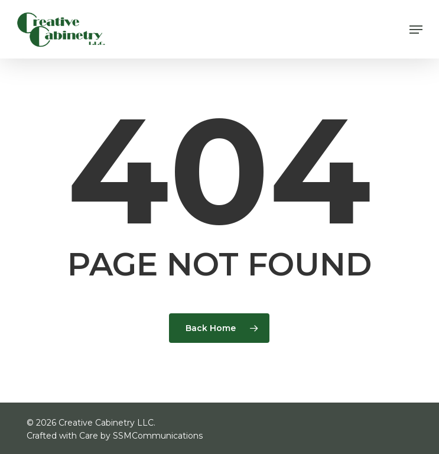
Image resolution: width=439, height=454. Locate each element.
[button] (415, 29)
